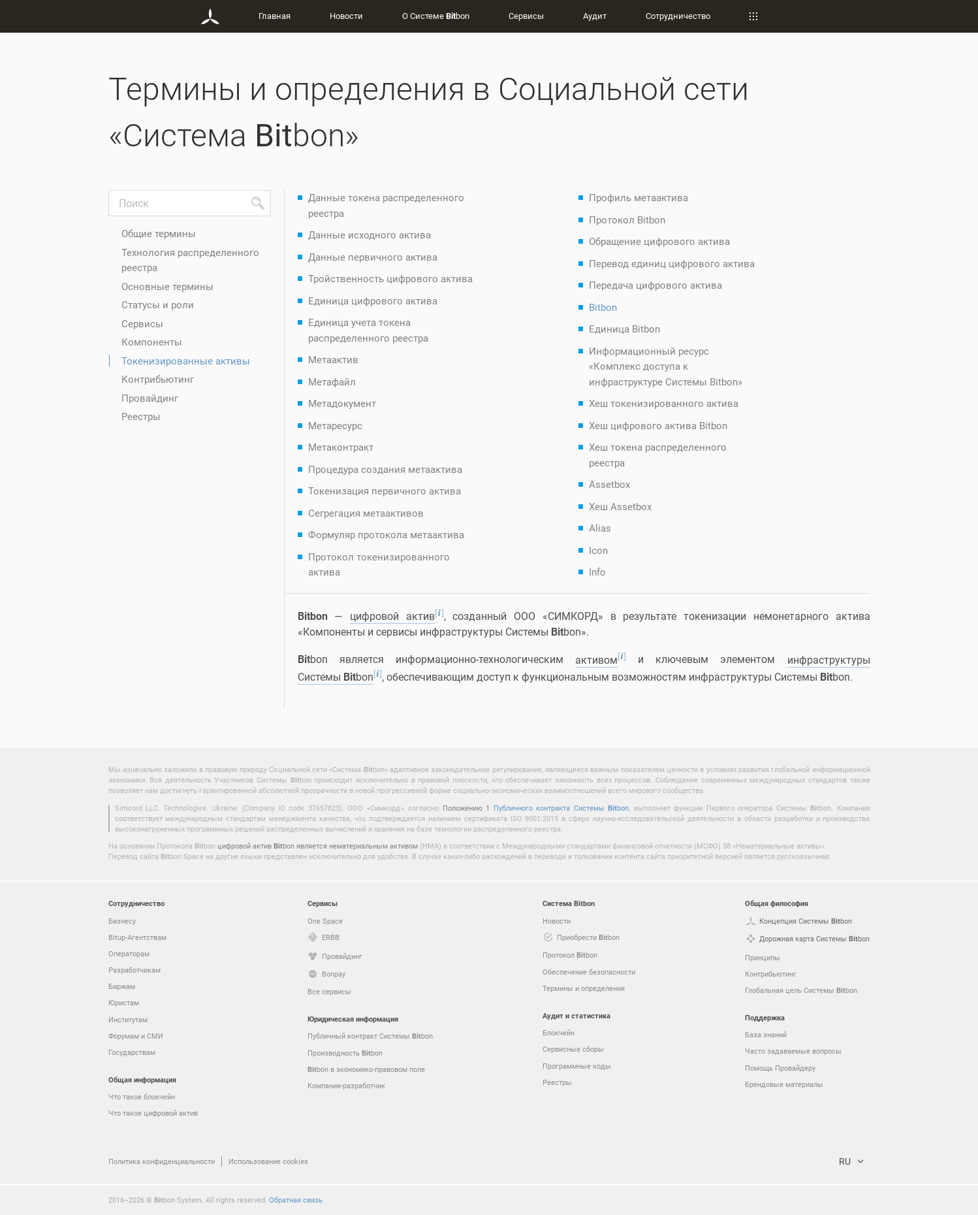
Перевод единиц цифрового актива (672, 263)
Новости (346, 16)
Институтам (128, 1019)
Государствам (131, 1052)
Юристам (123, 1002)
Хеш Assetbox (620, 506)
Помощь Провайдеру (780, 1068)
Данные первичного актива (372, 256)
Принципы (762, 957)
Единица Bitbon (624, 328)
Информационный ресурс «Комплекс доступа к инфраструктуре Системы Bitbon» (665, 366)
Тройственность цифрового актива (390, 278)
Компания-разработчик (346, 1085)
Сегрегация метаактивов (366, 512)
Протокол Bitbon (627, 219)
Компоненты (151, 341)
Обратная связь (296, 1200)
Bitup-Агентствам (137, 937)
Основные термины (167, 286)
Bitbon (603, 307)
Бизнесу (122, 921)
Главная (275, 16)
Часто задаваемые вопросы (793, 1051)
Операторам (129, 953)
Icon (598, 550)
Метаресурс (335, 425)
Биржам (121, 986)
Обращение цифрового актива (659, 241)
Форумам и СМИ (135, 1036)
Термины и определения (584, 988)
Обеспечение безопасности (589, 972)
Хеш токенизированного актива (663, 403)
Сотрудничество (678, 16)
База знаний (766, 1034)
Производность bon (345, 1053)
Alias (600, 527)
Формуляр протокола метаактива (386, 534)
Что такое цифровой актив (153, 1113)
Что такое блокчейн (141, 1096)
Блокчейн (559, 1032)
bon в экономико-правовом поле (366, 1069)
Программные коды (577, 1066)
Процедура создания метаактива (385, 469)
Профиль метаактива (638, 197)
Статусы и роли (157, 304)
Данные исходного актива (369, 234)
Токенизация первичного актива (384, 490)
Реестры (141, 416)
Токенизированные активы (185, 360)
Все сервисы (329, 991)
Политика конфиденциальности (161, 1161)
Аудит (595, 16)
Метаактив (333, 359)
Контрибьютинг (157, 378)
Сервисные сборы (573, 1049)
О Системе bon (435, 16)
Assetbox (609, 484)
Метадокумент (342, 403)
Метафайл (332, 381)
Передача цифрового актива (655, 284)
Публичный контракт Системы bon (370, 1036)
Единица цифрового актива (372, 300)
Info (597, 571)
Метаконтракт (340, 446)
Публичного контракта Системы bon (561, 808)
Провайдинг (149, 397)
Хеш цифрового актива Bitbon (658, 425)
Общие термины (158, 233)
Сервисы (526, 16)
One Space (325, 921)
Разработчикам (134, 970)
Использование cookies (268, 1161)
